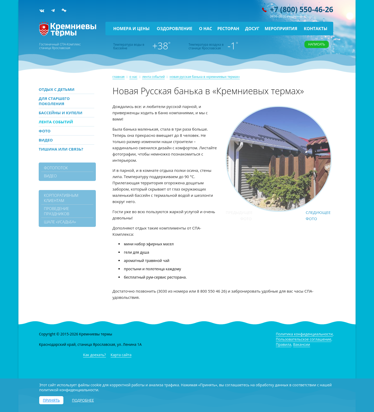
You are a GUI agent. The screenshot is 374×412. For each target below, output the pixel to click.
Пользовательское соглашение (303, 339)
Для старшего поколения (54, 101)
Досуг (252, 28)
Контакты (316, 28)
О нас (205, 28)
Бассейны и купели (60, 112)
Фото (44, 130)
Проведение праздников (56, 211)
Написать (316, 44)
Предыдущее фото (239, 215)
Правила (283, 344)
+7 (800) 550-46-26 (301, 9)
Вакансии (301, 344)
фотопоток (56, 167)
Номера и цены (131, 28)
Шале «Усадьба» (60, 221)
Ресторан (228, 28)
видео (50, 175)
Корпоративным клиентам (61, 198)
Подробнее (83, 400)
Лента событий (56, 121)
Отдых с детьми (57, 89)
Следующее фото (318, 215)
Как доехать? (94, 354)
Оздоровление (174, 28)
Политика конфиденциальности (304, 334)
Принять (51, 400)
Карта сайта (121, 354)
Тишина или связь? (61, 149)
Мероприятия (281, 28)
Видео (46, 140)
